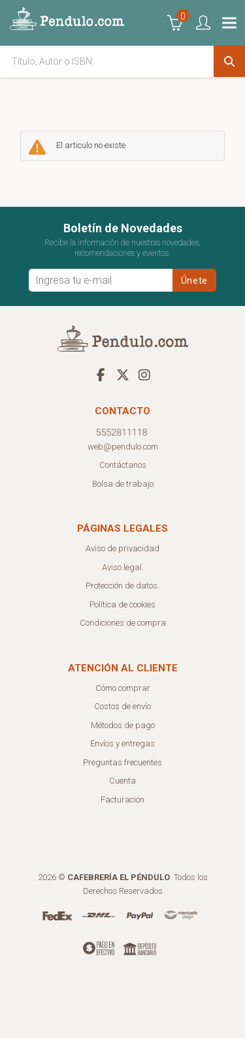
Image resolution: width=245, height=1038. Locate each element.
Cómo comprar (122, 688)
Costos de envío (122, 706)
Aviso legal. (123, 567)
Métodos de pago (123, 725)
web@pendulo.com (123, 446)
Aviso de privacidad (122, 548)
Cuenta (122, 781)
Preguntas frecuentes (122, 762)
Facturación (122, 799)
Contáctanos (122, 465)
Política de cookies (122, 604)
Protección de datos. (122, 585)
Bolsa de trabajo (123, 484)
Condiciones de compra (123, 623)
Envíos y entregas (122, 743)
